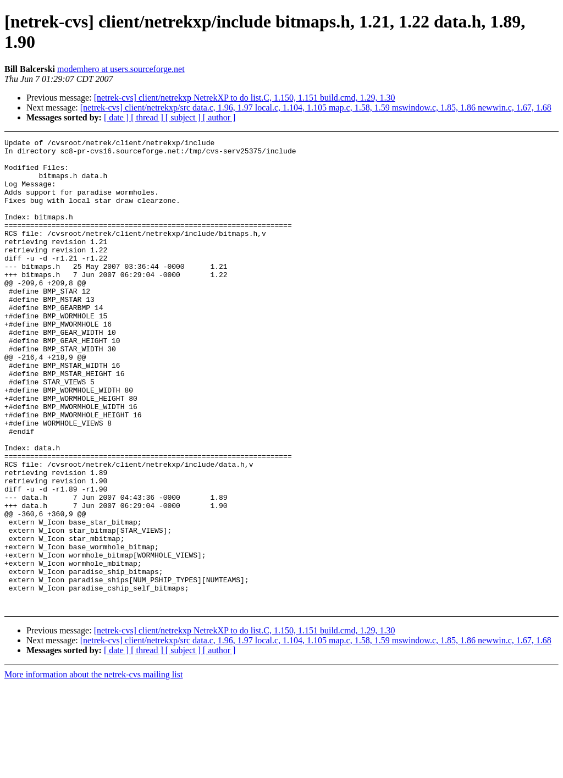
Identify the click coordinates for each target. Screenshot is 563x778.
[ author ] (219, 117)
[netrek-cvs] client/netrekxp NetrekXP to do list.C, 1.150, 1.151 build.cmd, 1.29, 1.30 (244, 97)
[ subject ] (184, 117)
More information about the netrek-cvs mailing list (93, 768)
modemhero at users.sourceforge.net (121, 69)
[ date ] (117, 117)
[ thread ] (148, 117)
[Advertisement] (510, 166)
